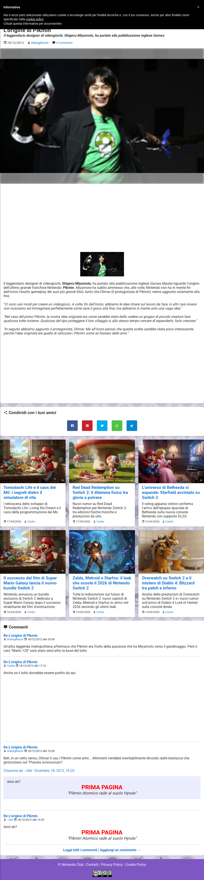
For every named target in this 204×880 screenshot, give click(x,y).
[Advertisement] (102, 217)
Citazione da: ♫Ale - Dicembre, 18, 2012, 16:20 (39, 771)
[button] (198, 6)
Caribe (30, 521)
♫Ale (10, 819)
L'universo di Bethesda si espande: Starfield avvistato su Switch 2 (171, 492)
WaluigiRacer (15, 639)
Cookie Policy (135, 865)
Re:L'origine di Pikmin (20, 635)
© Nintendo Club (70, 865)
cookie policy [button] (35, 19)
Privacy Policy (112, 865)
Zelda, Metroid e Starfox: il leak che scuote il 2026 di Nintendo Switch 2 (97, 583)
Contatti (92, 865)
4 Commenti (65, 43)
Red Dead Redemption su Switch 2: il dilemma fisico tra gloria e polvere (100, 492)
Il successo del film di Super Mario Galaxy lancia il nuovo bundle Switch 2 (29, 583)
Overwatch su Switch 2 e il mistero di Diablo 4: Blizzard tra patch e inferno (168, 583)
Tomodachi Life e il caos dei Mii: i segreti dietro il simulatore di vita (29, 492)
